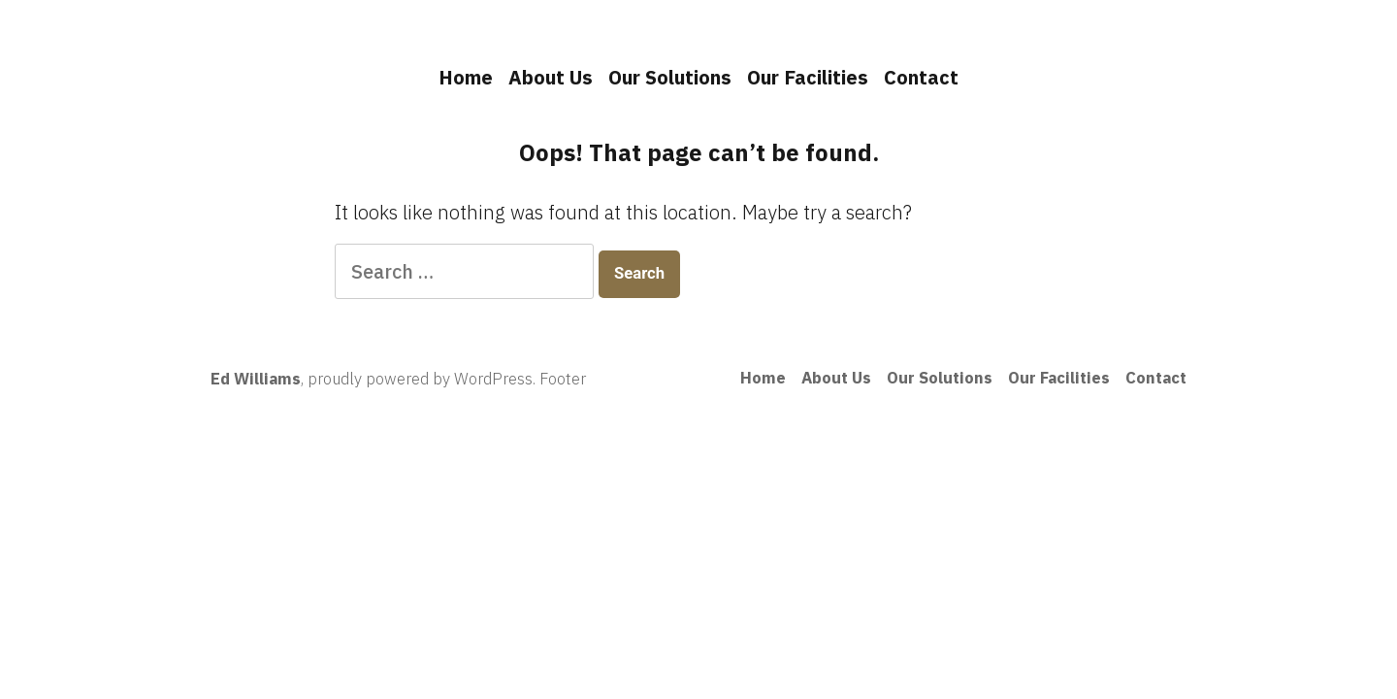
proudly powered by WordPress (420, 378)
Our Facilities (807, 77)
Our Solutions (669, 77)
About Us (550, 77)
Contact (921, 77)
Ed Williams (256, 378)
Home (466, 77)
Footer (562, 378)
